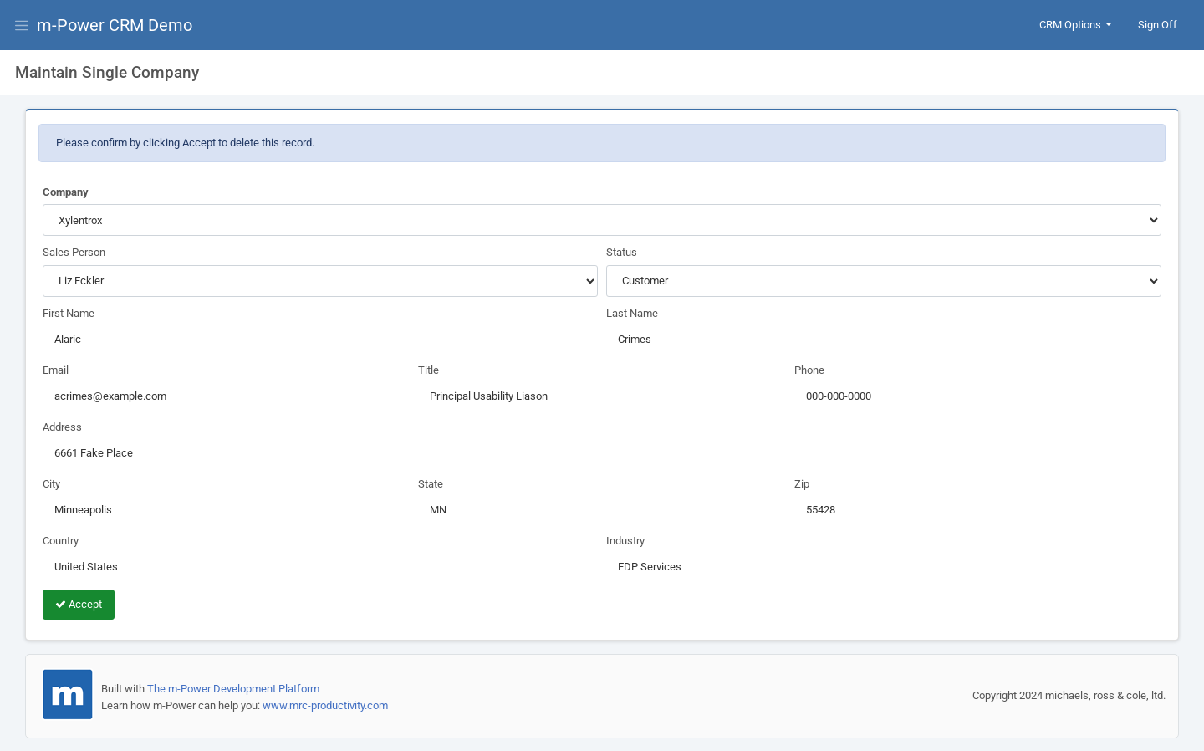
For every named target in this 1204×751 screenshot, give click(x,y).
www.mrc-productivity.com (325, 705)
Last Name (632, 313)
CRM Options (1071, 24)
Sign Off (1157, 24)
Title (428, 370)
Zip (801, 484)
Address (62, 427)
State (430, 484)
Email (56, 370)
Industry (625, 540)
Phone (809, 370)
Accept (78, 604)
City (51, 484)
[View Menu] (25, 25)
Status (621, 252)
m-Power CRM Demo (114, 25)
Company (66, 192)
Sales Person (74, 252)
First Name (68, 313)
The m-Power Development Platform (233, 688)
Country (61, 540)
